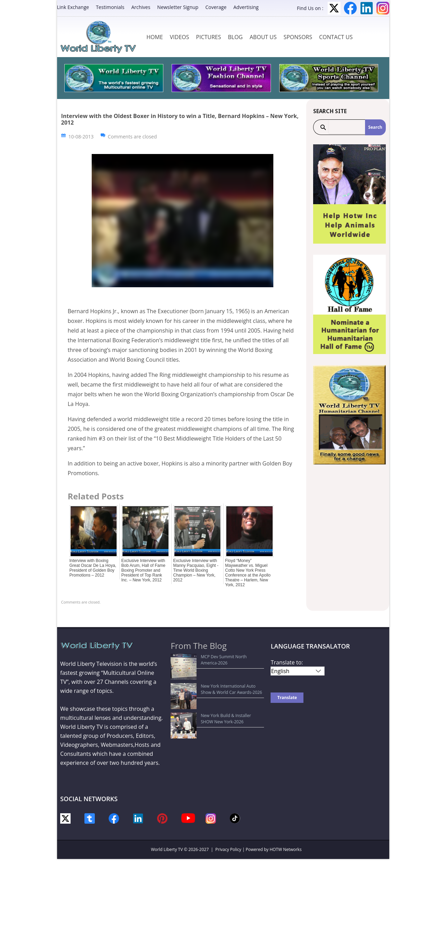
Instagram (382, 8)
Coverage (215, 7)
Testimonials (110, 7)
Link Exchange (73, 7)
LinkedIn (366, 8)
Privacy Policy (228, 849)
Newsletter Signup (177, 7)
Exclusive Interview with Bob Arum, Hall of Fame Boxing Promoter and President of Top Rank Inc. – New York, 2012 (143, 570)
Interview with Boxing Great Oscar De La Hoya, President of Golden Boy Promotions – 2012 (93, 568)
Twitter (334, 8)
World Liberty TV (167, 849)
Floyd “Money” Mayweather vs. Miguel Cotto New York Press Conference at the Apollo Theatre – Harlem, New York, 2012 (248, 572)
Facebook (350, 8)
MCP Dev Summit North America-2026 (211, 657)
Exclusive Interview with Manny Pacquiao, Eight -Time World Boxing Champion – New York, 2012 (196, 570)
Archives (140, 7)
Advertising (246, 7)
